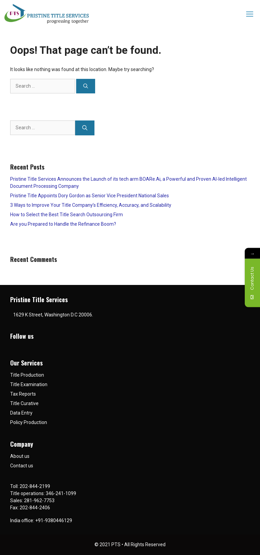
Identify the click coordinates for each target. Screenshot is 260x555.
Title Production (27, 375)
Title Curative (24, 403)
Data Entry (21, 413)
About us (19, 456)
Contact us (21, 465)
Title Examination (28, 384)
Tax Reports (23, 394)
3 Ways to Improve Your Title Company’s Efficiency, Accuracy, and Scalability (90, 205)
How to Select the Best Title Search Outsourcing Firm (66, 214)
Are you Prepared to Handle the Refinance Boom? (63, 224)
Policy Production (28, 422)
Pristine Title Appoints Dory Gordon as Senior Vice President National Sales (89, 195)
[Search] (85, 86)
